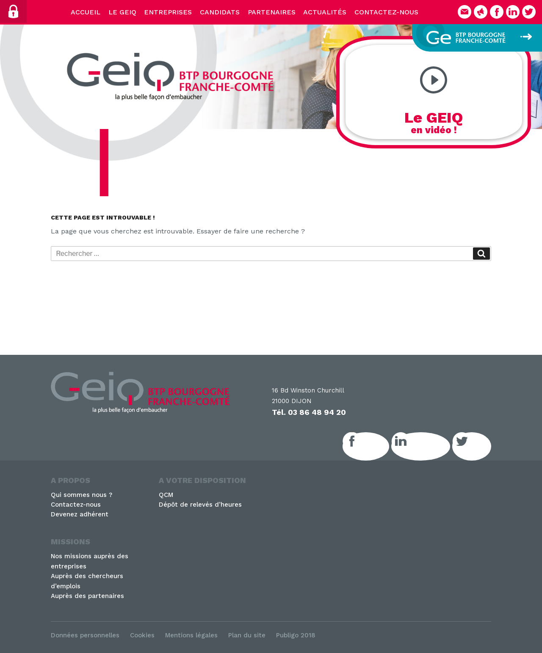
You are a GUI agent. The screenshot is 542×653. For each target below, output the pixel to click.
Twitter (481, 446)
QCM (166, 495)
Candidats (220, 12)
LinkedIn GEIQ (430, 446)
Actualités (324, 12)
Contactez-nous (386, 12)
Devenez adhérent (79, 514)
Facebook (375, 446)
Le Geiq (122, 12)
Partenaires (272, 12)
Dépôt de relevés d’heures (200, 504)
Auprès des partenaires (87, 596)
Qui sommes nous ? (81, 495)
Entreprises (168, 12)
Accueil (85, 12)
